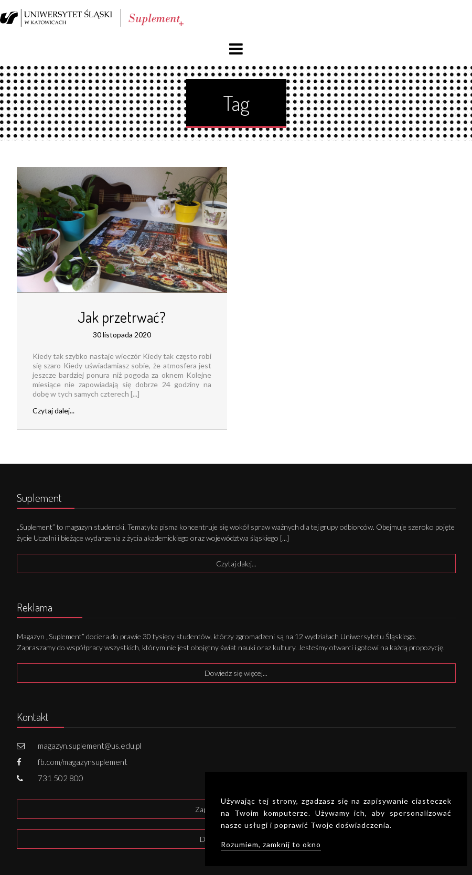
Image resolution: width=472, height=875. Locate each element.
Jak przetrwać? (122, 317)
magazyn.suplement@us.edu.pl (89, 745)
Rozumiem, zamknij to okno (271, 844)
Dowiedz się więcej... (236, 673)
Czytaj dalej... (53, 410)
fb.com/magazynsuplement (82, 762)
